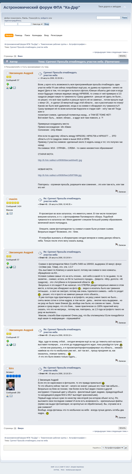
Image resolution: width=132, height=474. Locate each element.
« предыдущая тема (102, 52)
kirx (11, 368)
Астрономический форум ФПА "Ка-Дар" (41, 7)
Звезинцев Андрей (21, 73)
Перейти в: (97, 448)
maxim (13, 199)
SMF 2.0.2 (55, 467)
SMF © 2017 (65, 467)
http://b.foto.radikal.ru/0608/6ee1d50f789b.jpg (60, 175)
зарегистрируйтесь (12, 21)
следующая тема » (119, 52)
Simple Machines (77, 467)
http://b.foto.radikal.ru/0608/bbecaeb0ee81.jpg (60, 160)
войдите (44, 18)
